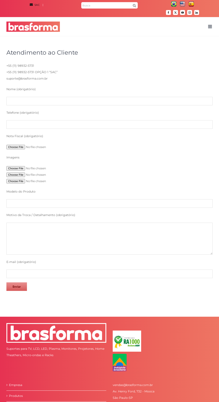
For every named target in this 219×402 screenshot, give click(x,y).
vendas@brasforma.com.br (133, 385)
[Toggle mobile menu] (210, 26)
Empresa (15, 385)
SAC (35, 4)
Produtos (16, 396)
